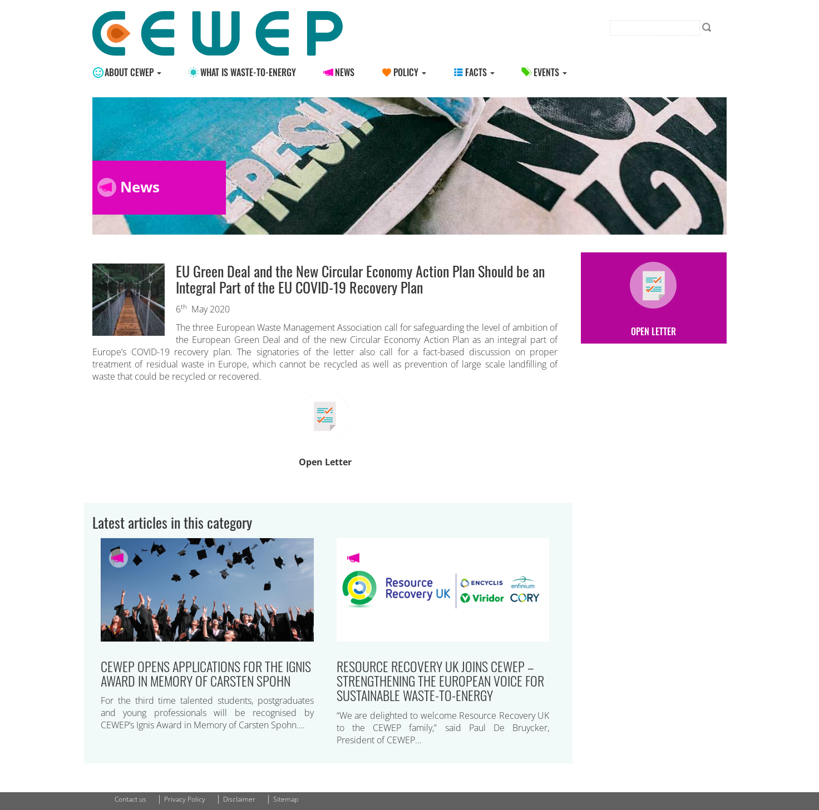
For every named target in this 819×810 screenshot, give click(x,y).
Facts (480, 72)
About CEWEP (133, 72)
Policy (409, 72)
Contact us (130, 799)
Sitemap (285, 799)
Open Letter (325, 462)
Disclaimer (239, 799)
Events (550, 72)
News (344, 72)
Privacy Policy (184, 799)
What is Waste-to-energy (248, 72)
